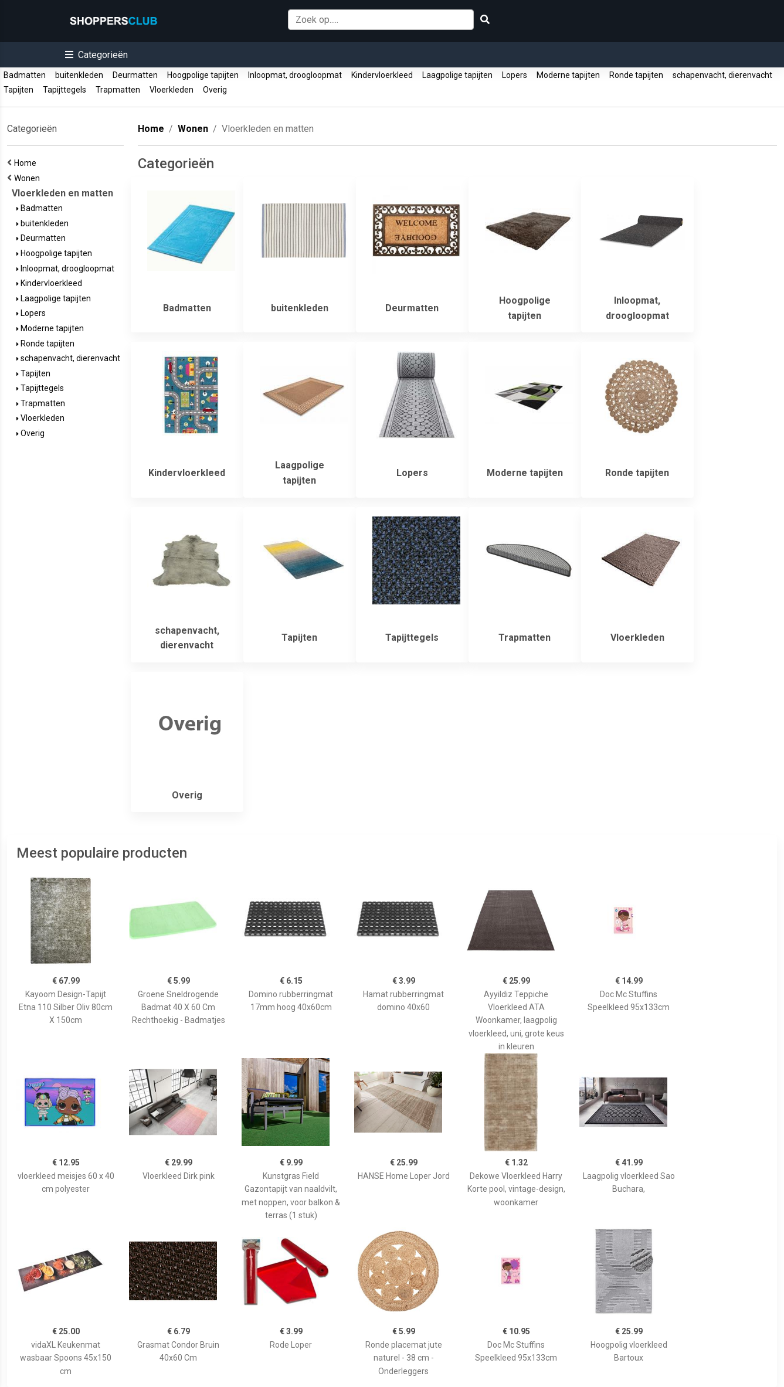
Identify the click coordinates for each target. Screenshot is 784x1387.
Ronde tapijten (636, 75)
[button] (96, 54)
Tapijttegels (64, 89)
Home (27, 163)
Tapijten (18, 89)
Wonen (28, 178)
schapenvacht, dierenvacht (722, 75)
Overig (214, 89)
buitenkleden (79, 75)
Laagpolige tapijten (457, 75)
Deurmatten (135, 75)
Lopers (514, 75)
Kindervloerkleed (382, 75)
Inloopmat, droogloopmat (295, 75)
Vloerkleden (171, 89)
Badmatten (24, 75)
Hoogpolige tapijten (203, 75)
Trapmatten (118, 89)
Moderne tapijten (568, 75)
